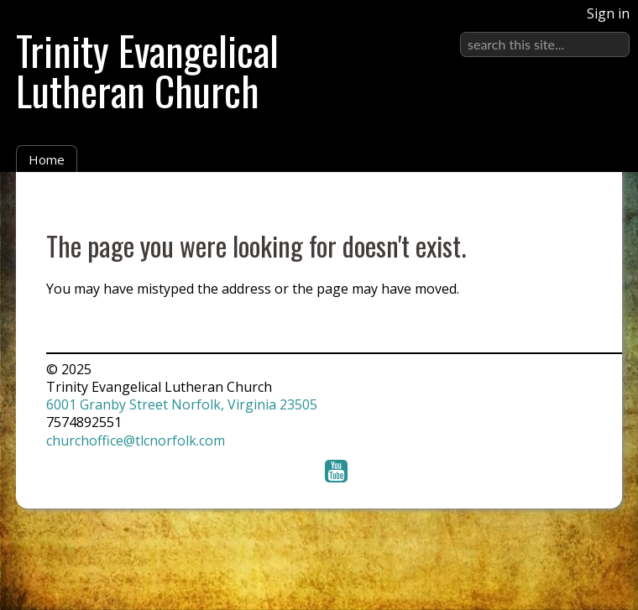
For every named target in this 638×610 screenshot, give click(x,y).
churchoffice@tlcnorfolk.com (135, 440)
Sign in (608, 13)
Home (47, 159)
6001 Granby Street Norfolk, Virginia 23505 (181, 404)
